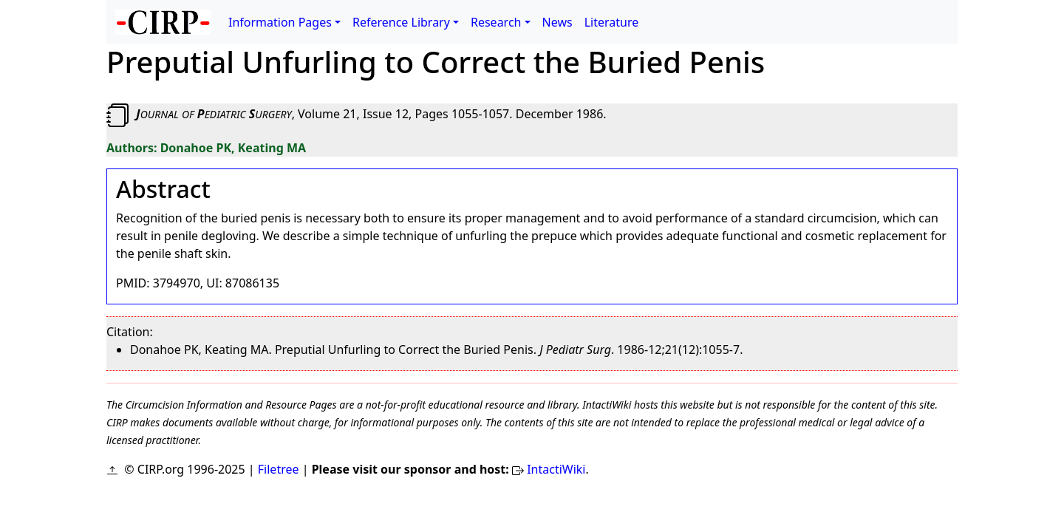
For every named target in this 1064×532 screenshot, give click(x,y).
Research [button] (496, 22)
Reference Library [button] (401, 22)
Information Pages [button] (280, 22)
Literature (611, 22)
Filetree (278, 469)
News (557, 22)
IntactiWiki (556, 469)
